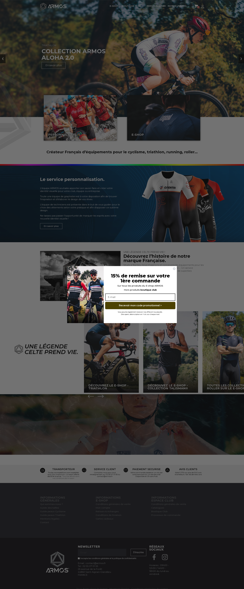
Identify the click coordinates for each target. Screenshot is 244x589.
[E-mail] (140, 297)
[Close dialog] (174, 268)
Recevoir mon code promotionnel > (140, 305)
